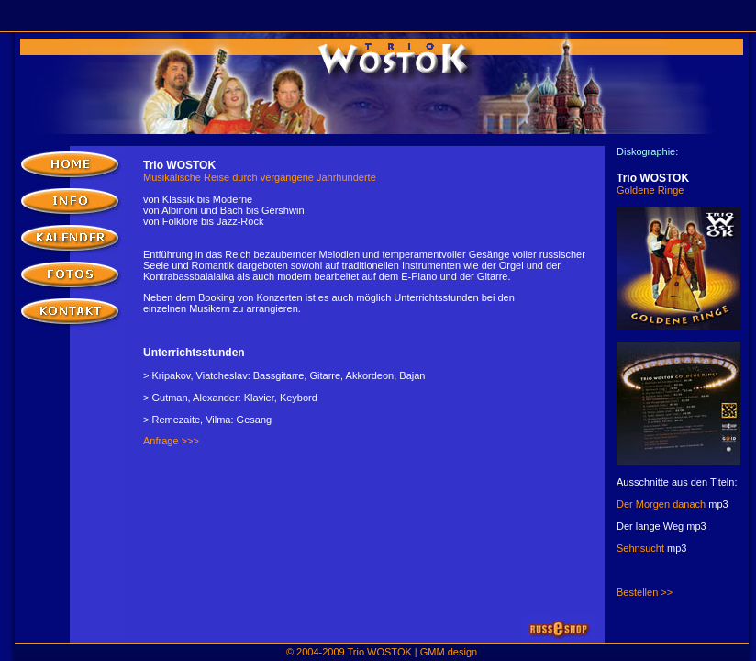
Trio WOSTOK (380, 651)
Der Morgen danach (662, 504)
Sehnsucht (642, 548)
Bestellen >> (645, 592)
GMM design (448, 651)
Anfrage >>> (171, 440)
